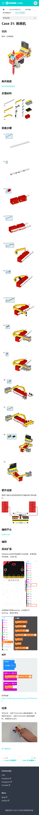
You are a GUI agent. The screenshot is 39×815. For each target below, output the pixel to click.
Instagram (7, 782)
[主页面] (4, 9)
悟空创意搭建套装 (8, 86)
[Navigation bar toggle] (3, 3)
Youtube (6, 785)
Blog (4, 797)
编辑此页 (6, 748)
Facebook (6, 778)
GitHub (5, 800)
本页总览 (6, 18)
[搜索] (35, 3)
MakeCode (6, 534)
